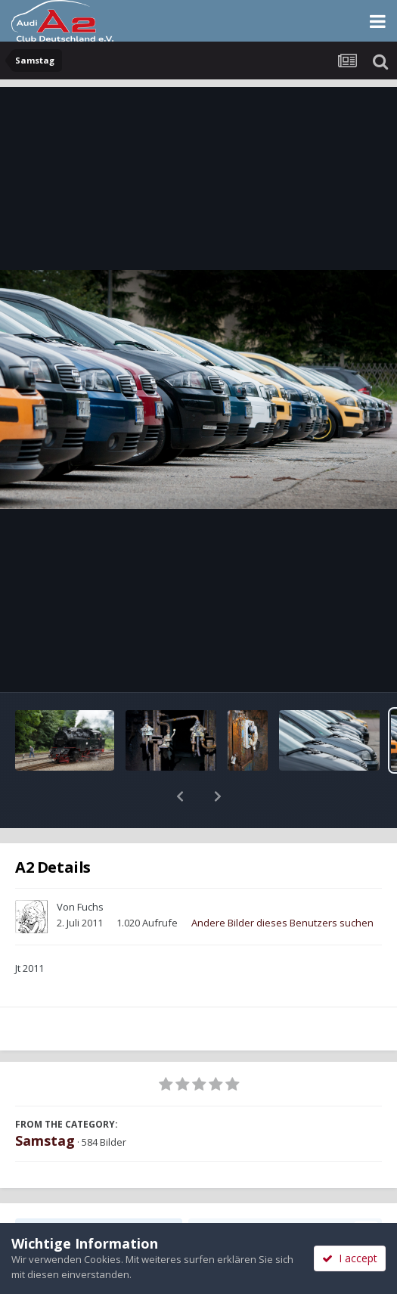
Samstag (45, 1101)
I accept (349, 1258)
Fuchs (90, 867)
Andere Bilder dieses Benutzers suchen (282, 883)
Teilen (98, 1191)
